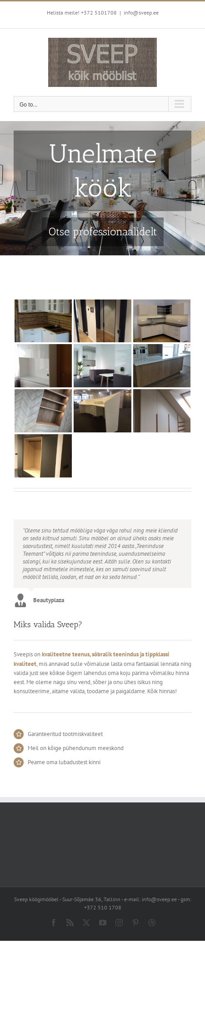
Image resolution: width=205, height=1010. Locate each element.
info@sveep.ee (141, 12)
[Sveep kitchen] (102, 188)
